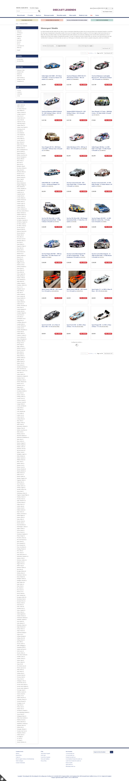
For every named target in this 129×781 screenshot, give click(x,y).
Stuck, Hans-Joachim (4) (22, 654)
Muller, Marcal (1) (21, 472)
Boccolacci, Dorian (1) (21, 168)
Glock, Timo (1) (20, 307)
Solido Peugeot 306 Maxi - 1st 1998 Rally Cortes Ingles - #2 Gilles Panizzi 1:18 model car (101, 148)
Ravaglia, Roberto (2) (21, 571)
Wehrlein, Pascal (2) (21, 719)
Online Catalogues (19, 760)
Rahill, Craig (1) (20, 565)
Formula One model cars (71, 757)
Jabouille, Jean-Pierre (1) (22, 367)
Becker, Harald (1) (21, 151)
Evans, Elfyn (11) (20, 270)
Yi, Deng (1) (19, 740)
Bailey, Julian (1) (20, 144)
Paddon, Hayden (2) (21, 509)
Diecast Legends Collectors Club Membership (25, 758)
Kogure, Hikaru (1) (21, 389)
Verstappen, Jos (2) (21, 703)
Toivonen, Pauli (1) (21, 677)
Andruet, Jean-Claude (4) (22, 127)
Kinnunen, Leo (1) (21, 385)
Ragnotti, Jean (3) (20, 562)
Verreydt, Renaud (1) (21, 701)
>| (95, 53)
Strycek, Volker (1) (21, 653)
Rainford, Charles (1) (21, 567)
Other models (72, 15)
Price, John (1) (20, 550)
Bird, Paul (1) (20, 162)
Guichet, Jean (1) (20, 327)
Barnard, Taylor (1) (21, 147)
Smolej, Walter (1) (21, 628)
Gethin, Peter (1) (20, 303)
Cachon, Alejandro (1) (21, 188)
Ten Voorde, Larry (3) (21, 666)
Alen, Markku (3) (20, 110)
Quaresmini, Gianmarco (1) (22, 556)
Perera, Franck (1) (21, 532)
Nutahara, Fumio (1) (21, 497)
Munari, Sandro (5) (21, 476)
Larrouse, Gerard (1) (21, 400)
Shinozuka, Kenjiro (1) (21, 625)
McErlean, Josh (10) (21, 448)
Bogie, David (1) (20, 170)
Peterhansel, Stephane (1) (22, 534)
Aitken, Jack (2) (20, 106)
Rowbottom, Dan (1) (21, 599)
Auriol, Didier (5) (20, 138)
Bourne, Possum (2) (21, 177)
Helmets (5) (19, 73)
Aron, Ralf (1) (20, 131)
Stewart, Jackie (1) (21, 643)
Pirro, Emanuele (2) (21, 545)
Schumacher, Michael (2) (22, 617)
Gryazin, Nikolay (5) (21, 326)
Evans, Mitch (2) (20, 272)
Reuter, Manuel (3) (21, 576)
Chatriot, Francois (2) (21, 199)
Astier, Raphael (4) (21, 134)
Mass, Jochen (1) (20, 441)
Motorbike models (61, 15)
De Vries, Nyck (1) (21, 227)
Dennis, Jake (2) (20, 235)
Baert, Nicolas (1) (20, 142)
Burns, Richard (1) (21, 186)
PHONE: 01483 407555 (22, 8)
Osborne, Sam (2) (20, 508)
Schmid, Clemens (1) (21, 615)
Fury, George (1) (20, 300)
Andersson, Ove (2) (21, 121)
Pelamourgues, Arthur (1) (22, 526)
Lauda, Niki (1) (20, 407)
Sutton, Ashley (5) (21, 662)
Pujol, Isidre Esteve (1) (22, 554)
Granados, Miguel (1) (21, 313)
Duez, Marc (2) (20, 248)
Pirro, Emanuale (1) (21, 543)
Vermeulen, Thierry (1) (22, 699)
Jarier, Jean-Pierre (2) (21, 368)
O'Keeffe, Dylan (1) (21, 502)
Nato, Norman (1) (20, 484)
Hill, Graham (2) (20, 353)
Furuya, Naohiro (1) (21, 298)
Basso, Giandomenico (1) (22, 149)
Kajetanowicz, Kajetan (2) (22, 376)
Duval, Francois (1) (21, 251)
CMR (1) (19, 38)
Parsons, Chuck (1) (21, 521)
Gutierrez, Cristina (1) (21, 335)
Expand (18, 50)
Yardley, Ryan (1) (20, 734)
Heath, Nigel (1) (20, 344)
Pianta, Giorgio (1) (21, 535)
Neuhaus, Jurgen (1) (21, 487)
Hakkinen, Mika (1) (21, 340)
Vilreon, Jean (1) (20, 706)
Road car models (69, 762)
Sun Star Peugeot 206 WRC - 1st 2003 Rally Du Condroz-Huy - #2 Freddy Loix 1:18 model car (101, 220)
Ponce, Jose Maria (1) (21, 547)
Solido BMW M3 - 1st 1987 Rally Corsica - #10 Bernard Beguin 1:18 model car (50, 184)
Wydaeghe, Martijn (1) (21, 729)
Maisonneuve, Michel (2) (22, 426)
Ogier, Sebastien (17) (21, 500)
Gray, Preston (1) (20, 314)
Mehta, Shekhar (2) (21, 456)
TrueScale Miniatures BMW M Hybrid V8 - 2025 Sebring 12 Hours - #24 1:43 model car (52, 113)
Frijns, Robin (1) (20, 290)
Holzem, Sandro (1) (21, 357)
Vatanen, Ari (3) (20, 695)
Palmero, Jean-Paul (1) (21, 513)
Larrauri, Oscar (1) (21, 398)
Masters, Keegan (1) (21, 444)
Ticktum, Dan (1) (20, 673)
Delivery (17, 753)
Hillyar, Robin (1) (20, 355)
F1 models (30, 15)
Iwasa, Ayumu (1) (20, 365)
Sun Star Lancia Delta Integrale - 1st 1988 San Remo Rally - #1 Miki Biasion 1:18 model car (102, 255)
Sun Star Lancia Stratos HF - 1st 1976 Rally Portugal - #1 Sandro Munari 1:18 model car (102, 184)
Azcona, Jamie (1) (21, 140)
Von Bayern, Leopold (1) (22, 710)
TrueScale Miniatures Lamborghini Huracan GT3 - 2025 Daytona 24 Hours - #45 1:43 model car (102, 77)
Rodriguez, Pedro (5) (21, 578)
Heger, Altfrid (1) (20, 346)
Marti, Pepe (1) (20, 439)
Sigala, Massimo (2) (21, 627)
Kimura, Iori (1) (20, 383)
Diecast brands (21, 15)
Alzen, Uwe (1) (20, 116)
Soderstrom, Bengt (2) (21, 632)
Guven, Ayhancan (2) (21, 337)
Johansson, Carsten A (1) (22, 370)
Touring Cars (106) (21, 79)
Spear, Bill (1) (20, 641)
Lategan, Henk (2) (21, 404)
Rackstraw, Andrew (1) (22, 560)
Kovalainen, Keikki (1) (22, 391)
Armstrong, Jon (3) (21, 129)
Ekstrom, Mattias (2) (21, 255)
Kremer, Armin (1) (21, 394)
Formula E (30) (20, 72)
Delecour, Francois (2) (21, 231)
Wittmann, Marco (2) (21, 725)
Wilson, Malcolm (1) (21, 721)
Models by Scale (83, 15)
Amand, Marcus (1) (21, 118)
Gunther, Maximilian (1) (22, 329)
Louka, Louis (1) (20, 417)
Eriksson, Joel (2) (20, 264)
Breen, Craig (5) (20, 179)
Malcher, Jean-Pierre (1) (22, 430)
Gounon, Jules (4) (20, 311)
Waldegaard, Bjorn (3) (21, 716)
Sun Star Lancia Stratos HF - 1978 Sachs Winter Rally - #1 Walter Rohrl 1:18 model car (76, 184)
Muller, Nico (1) (20, 474)
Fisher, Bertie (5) (20, 281)
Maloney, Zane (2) (21, 433)
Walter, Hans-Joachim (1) (22, 718)
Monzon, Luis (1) (20, 465)
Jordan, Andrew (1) (21, 374)
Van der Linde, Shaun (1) (22, 684)
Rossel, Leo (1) (20, 591)
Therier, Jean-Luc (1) (21, 667)
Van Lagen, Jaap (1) (21, 690)
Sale (91, 15)
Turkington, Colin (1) (21, 680)
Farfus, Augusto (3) (21, 274)
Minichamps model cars (70, 766)
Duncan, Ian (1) (20, 249)
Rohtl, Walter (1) (20, 584)
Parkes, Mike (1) (20, 519)
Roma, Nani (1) (20, 586)
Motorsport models (49, 15)
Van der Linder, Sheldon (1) (23, 688)
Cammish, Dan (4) (21, 194)
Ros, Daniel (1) (20, 588)
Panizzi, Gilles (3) (21, 517)
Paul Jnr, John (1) (20, 522)
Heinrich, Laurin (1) (21, 348)
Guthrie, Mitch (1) (21, 333)
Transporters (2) (20, 81)
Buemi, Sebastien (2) (21, 183)
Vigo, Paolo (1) (20, 705)
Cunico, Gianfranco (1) (22, 209)
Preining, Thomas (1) (21, 549)
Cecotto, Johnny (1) (21, 197)
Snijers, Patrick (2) (21, 630)
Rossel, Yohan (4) (20, 593)
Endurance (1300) (20, 70)
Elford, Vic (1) (20, 257)
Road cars (38, 15)
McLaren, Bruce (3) (21, 450)
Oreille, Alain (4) (20, 506)
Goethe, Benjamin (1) (21, 309)
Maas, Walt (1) (20, 420)
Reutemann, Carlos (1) (21, 575)
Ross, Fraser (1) (20, 589)
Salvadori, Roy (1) (21, 608)
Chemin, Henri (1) (21, 201)
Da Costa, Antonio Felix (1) (23, 210)
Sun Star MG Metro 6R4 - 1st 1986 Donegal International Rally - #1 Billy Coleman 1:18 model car (51, 220)
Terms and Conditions (45, 758)
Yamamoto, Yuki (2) (21, 732)
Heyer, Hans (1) (20, 352)
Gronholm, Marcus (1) (21, 322)
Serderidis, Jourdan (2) (21, 619)
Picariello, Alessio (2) (21, 537)
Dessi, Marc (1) (20, 236)
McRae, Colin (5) (20, 452)
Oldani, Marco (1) (21, 504)
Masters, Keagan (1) (21, 443)
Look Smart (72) (20, 45)
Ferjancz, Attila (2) (21, 277)
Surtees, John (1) (20, 660)
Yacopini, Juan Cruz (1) (22, 731)
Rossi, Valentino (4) (21, 595)
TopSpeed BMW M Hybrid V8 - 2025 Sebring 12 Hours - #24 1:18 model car (76, 113)
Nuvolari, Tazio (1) (21, 498)
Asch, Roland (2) (20, 132)
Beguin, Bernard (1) (21, 153)
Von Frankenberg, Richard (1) (23, 712)
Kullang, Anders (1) (21, 396)
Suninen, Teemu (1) (21, 658)
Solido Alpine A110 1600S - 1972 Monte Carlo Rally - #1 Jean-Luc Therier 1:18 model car (52, 77)
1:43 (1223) (19, 94)
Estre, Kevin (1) (20, 268)
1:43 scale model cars (70, 755)
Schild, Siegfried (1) (21, 614)
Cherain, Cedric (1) (21, 203)
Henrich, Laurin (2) (21, 350)
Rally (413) (19, 75)
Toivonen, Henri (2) (21, 675)
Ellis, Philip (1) (20, 259)
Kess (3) (18, 42)
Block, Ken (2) (20, 164)
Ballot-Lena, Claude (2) (22, 145)
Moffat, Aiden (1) (20, 463)
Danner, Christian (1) (21, 212)
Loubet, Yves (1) (20, 415)
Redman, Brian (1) (21, 573)
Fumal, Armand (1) (21, 294)
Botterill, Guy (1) (20, 173)
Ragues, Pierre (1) (21, 563)
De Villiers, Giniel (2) (21, 225)
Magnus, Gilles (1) (21, 422)
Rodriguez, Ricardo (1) (22, 580)
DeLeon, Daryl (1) (21, 233)
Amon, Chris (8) (20, 119)
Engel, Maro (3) (20, 261)
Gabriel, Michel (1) (21, 301)
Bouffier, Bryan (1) (21, 175)
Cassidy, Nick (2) (20, 196)
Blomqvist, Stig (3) (21, 166)
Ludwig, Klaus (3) (21, 418)
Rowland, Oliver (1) (21, 601)
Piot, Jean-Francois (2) (21, 539)
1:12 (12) (19, 90)
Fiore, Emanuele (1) (21, 279)
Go (39, 11)
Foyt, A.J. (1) (20, 287)
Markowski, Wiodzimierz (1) (23, 437)
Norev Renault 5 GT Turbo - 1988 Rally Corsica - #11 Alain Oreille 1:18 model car (102, 113)
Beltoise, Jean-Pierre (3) (22, 155)
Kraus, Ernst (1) (20, 392)
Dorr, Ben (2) (20, 242)
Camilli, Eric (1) (20, 192)
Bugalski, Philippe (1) (21, 184)
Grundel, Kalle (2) (21, 324)
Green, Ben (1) (20, 316)
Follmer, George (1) (21, 283)
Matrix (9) (19, 47)
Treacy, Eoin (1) (20, 679)
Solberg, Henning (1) (21, 636)
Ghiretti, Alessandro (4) (22, 305)
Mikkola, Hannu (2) (21, 459)
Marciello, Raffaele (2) (21, 435)
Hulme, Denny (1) (21, 361)
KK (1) (18, 44)
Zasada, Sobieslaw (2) (21, 742)
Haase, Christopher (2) (21, 339)
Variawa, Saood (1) (21, 693)
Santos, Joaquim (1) (21, 610)
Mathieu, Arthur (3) (21, 446)
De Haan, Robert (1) (21, 218)
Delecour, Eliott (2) (21, 229)
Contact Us (18, 757)
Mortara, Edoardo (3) (21, 469)
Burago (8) (19, 36)
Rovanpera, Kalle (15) (21, 597)
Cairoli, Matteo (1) (21, 190)
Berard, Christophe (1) (21, 157)
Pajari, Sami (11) (20, 511)
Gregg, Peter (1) (20, 320)
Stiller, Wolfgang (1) (21, 645)
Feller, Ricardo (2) (21, 275)
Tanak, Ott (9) (20, 664)
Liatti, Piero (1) (20, 409)
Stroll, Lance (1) (20, 651)
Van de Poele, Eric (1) (21, 682)
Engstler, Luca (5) (20, 262)
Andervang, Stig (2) (21, 123)
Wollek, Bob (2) (20, 727)
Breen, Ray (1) (20, 181)
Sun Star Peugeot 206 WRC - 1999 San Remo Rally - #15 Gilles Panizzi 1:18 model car (51, 255)
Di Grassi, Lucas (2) (21, 238)
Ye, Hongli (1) (20, 736)
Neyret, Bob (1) (20, 491)
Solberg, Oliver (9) (21, 638)
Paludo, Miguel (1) (21, 515)
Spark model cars (69, 764)
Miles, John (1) (20, 461)
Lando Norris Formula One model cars (73, 760)
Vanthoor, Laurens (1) (21, 692)
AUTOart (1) (19, 32)
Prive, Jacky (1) (20, 552)
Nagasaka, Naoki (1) (21, 480)
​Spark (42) (19, 31)
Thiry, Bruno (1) (20, 671)
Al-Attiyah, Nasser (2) (21, 108)
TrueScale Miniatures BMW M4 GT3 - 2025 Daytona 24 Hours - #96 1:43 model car (76, 77)
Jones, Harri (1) (20, 372)
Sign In (96, 8)
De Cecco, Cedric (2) (21, 216)
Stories (97, 15)
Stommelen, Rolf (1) (21, 647)
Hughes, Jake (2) (20, 359)
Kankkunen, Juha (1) (21, 380)
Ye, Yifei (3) (19, 738)
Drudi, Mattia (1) (20, 244)
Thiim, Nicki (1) (20, 669)
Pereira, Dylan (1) (20, 530)
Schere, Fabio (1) (20, 612)
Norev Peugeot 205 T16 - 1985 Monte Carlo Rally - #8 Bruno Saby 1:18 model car (52, 148)
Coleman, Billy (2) (21, 205)
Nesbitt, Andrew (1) (21, 485)
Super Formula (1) (21, 77)
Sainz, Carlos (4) (20, 606)
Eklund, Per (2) (20, 253)
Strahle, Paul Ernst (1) (21, 649)
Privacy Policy (44, 760)
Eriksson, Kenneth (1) (21, 266)
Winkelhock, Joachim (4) (22, 723)
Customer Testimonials (20, 762)
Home (17, 23)
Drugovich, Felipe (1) (21, 246)
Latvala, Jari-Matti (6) (21, 405)
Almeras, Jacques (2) (21, 112)
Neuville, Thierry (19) (21, 489)
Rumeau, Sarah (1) (21, 602)
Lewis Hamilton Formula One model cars (74, 758)
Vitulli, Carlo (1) (20, 708)
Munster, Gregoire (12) (22, 478)
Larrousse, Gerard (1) (21, 402)
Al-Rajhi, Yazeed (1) (21, 114)
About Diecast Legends (45, 753)
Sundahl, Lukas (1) (21, 656)
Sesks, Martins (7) (21, 623)
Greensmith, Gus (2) (21, 318)
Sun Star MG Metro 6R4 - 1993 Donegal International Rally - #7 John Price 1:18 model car (77, 220)
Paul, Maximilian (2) (21, 524)
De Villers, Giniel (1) (21, 223)
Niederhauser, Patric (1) (22, 493)
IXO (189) (19, 40)
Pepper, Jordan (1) (21, 528)
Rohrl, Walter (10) (21, 582)
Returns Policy (19, 755)
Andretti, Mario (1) (21, 125)
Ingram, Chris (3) (20, 363)
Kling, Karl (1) (20, 387)
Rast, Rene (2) (20, 569)
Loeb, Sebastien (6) (21, 411)
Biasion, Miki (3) (20, 158)
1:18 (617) (19, 92)
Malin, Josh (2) (20, 431)
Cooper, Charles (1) (21, 207)
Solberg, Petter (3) (21, 640)
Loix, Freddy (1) (20, 413)
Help (91, 8)
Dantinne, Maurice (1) (21, 214)
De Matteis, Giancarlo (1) (22, 220)
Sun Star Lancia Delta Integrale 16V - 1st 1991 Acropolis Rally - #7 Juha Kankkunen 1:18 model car (76, 255)
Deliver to (102, 8)
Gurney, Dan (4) (20, 331)
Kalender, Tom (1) (21, 378)
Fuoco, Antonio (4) (21, 296)
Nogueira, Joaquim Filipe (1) (23, 495)
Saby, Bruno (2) (20, 604)
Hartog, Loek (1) (20, 342)
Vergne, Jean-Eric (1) (21, 697)
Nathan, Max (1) (20, 482)
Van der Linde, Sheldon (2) (22, 686)
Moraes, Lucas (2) (21, 467)
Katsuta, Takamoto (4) (21, 381)
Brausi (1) (19, 34)
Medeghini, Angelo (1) (21, 454)
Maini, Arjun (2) (20, 424)
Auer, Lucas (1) (20, 136)
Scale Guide (43, 755)
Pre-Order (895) (20, 61)
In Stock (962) (20, 59)
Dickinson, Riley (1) (21, 240)
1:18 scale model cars (70, 753)
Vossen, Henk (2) (20, 714)
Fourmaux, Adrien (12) (22, 285)
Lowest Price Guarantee (45, 757)
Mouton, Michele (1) (21, 471)
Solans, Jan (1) (20, 634)
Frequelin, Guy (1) (21, 288)
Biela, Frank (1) (20, 160)
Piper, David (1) (20, 541)
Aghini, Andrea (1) (21, 105)
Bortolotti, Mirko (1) (21, 171)
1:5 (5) (18, 95)
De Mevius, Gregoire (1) (22, 222)
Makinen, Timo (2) (21, 428)
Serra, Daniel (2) (20, 621)
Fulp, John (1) (20, 292)
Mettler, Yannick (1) (21, 458)
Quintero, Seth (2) (21, 558)
